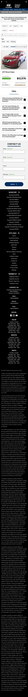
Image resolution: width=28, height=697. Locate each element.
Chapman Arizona (14, 279)
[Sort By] (21, 46)
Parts (14, 254)
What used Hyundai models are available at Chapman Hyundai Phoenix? (14, 99)
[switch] (26, 2)
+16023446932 (14, 308)
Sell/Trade (14, 245)
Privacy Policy (14, 267)
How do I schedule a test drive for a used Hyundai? (14, 129)
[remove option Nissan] (5, 26)
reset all (11, 30)
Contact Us (14, 261)
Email (7, 157)
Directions (14, 258)
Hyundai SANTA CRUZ (14, 211)
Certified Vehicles (14, 242)
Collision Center (14, 256)
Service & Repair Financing (14, 251)
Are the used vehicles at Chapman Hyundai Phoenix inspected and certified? (14, 107)
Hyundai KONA (14, 204)
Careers (14, 263)
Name (8, 148)
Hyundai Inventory (14, 238)
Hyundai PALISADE (14, 206)
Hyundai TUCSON (14, 222)
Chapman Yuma (14, 283)
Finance (14, 247)
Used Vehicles (14, 240)
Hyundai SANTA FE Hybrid (14, 215)
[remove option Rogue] (16, 26)
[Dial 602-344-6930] (6, 1)
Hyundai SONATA (14, 218)
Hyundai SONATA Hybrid (14, 220)
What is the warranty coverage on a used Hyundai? (14, 135)
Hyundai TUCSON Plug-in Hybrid (14, 227)
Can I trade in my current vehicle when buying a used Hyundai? (14, 115)
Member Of (13, 274)
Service (14, 249)
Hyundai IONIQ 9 (14, 202)
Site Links (13, 233)
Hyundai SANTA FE (14, 213)
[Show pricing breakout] (6, 85)
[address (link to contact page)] (2, 1)
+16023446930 (14, 298)
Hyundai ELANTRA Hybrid (14, 197)
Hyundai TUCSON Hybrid (14, 224)
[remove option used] (5, 30)
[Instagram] (14, 315)
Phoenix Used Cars (14, 281)
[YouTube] (16, 315)
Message (8, 174)
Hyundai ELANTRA (14, 195)
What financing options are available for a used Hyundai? (14, 123)
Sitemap (14, 270)
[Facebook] (11, 315)
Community (14, 265)
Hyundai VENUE (14, 229)
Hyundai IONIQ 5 (14, 199)
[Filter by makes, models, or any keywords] (14, 35)
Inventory (13, 192)
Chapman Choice (14, 276)
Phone (4, 166)
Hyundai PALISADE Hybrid (14, 208)
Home (14, 236)
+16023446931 (14, 303)
